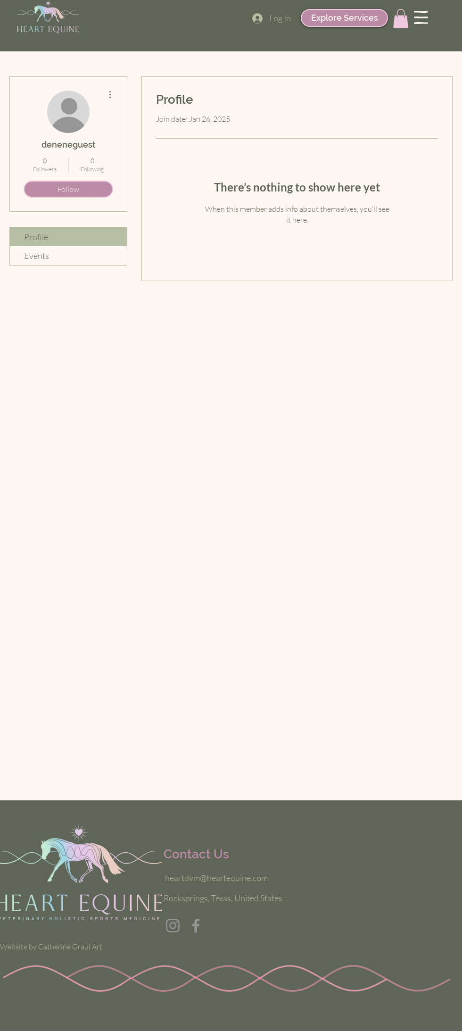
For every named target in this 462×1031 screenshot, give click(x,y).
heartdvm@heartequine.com (216, 878)
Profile (36, 237)
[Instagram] (173, 925)
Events (36, 255)
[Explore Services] (344, 18)
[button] (401, 18)
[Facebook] (196, 925)
